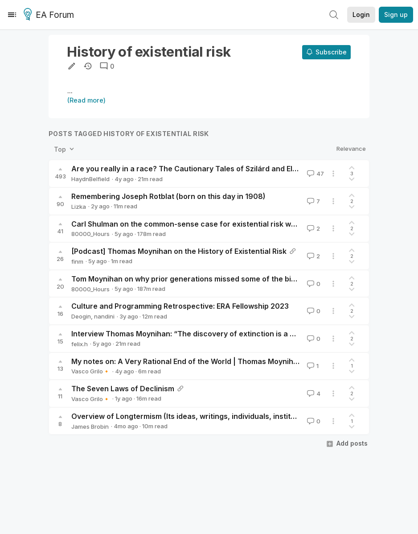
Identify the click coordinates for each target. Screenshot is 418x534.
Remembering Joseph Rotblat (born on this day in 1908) (168, 196)
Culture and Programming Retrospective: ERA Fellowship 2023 (180, 306)
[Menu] (12, 14)
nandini (104, 316)
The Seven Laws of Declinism (122, 388)
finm (77, 261)
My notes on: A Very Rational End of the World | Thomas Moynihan (186, 361)
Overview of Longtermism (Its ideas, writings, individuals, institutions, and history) (215, 416)
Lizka (78, 206)
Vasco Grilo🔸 (90, 371)
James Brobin (90, 426)
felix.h (79, 344)
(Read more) (86, 100)
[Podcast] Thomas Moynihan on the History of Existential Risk (179, 251)
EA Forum (50, 15)
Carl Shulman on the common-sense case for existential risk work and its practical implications (238, 223)
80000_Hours (90, 233)
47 (314, 174)
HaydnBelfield (90, 178)
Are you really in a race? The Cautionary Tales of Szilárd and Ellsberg (193, 168)
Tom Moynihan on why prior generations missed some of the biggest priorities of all (217, 278)
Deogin (81, 316)
